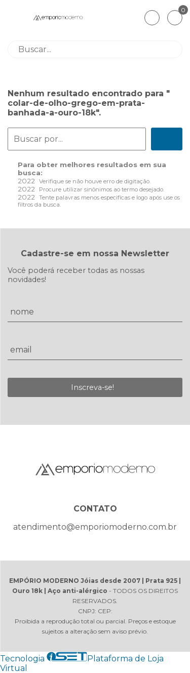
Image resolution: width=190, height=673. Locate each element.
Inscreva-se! (92, 387)
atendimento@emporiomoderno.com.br (95, 527)
